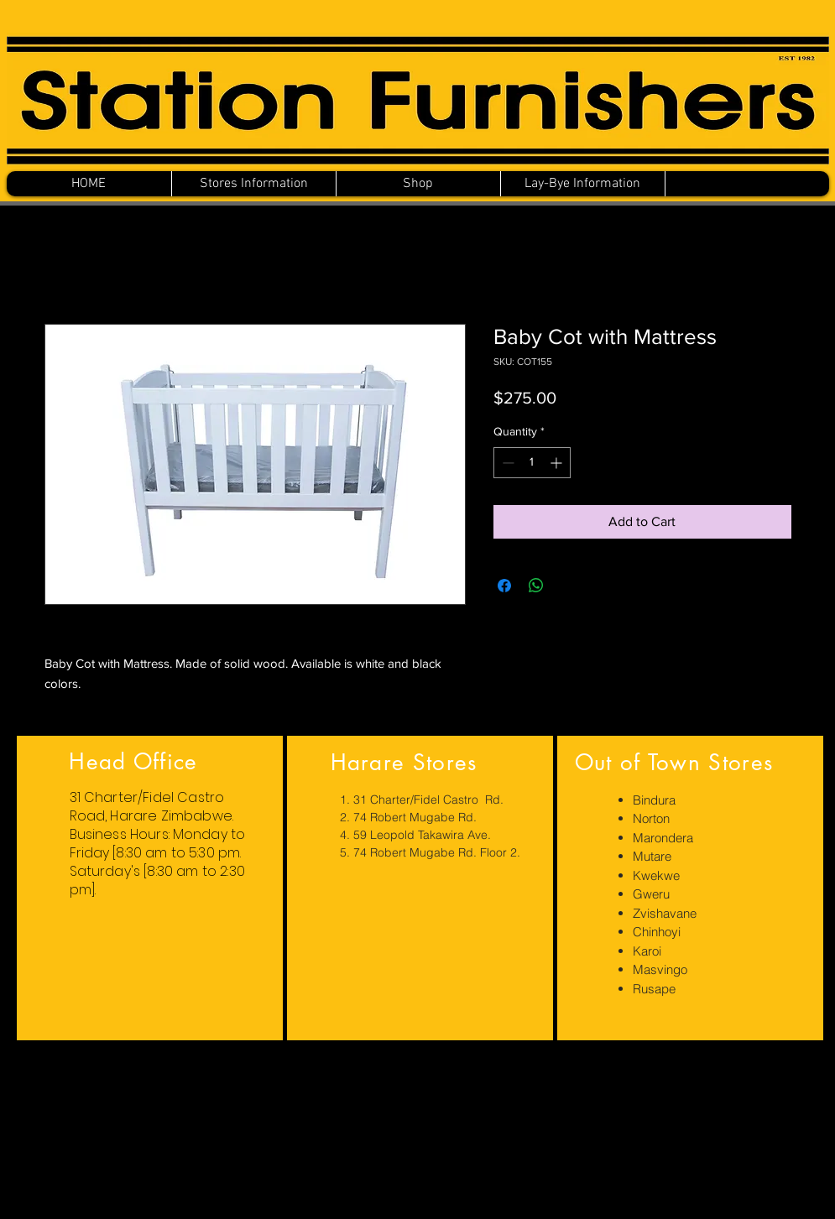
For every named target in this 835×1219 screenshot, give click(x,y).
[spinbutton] (532, 462)
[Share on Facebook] (504, 586)
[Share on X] (568, 586)
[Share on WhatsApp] (536, 586)
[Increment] (557, 462)
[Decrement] (506, 462)
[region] (150, 888)
